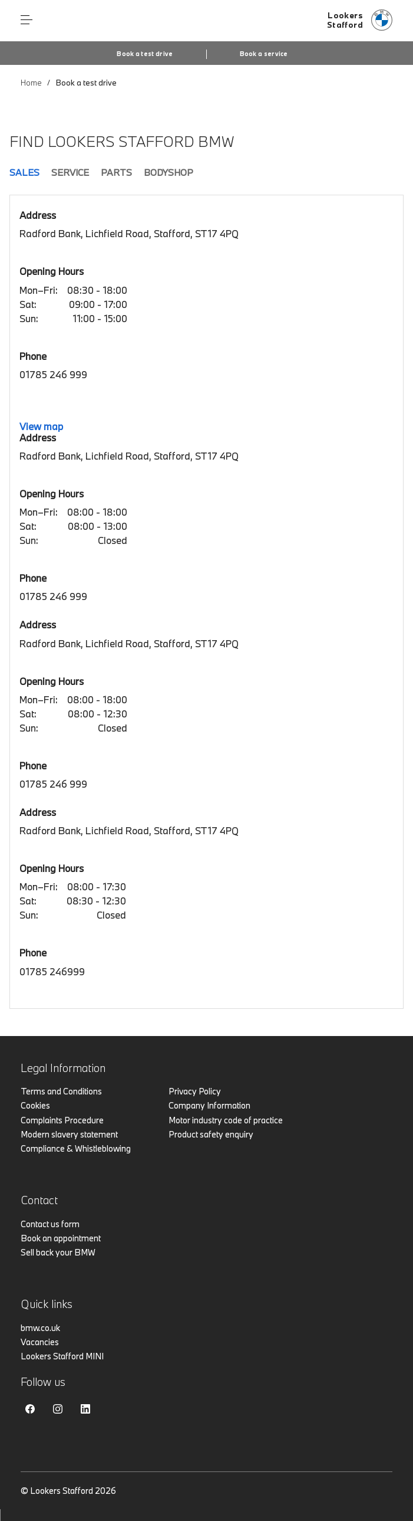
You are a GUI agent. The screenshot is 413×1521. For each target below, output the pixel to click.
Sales (24, 172)
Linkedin (85, 1408)
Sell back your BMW (58, 1252)
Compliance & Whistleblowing (76, 1148)
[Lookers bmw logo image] (359, 20)
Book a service (264, 54)
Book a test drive (145, 54)
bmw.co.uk (40, 1327)
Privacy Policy (194, 1091)
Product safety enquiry (210, 1134)
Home (31, 82)
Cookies (35, 1105)
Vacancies (40, 1342)
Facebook (30, 1408)
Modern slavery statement (69, 1134)
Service (70, 172)
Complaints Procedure (62, 1120)
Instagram (57, 1408)
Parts (116, 172)
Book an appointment (61, 1238)
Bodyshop (168, 172)
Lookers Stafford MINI (62, 1356)
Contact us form (50, 1224)
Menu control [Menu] (26, 20)
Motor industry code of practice (225, 1120)
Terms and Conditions (61, 1091)
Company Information (209, 1105)
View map (41, 426)
